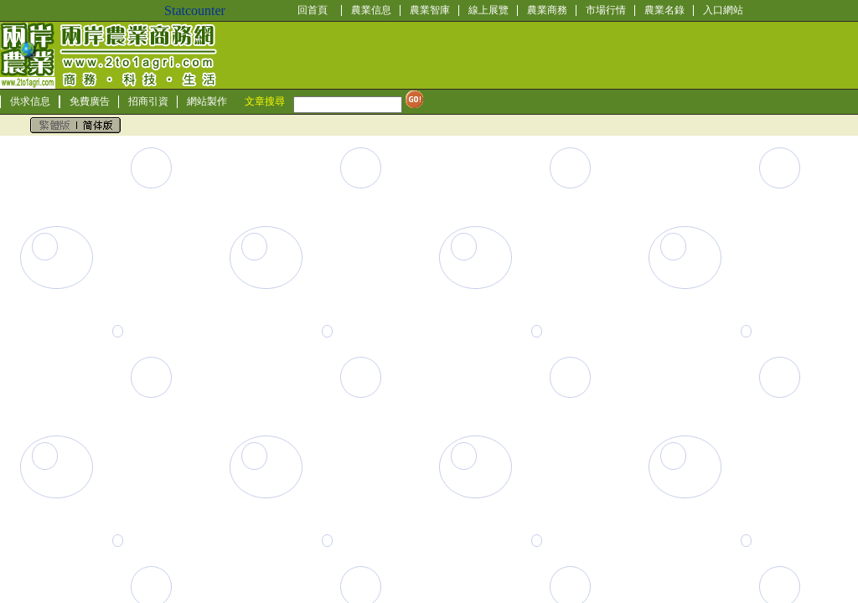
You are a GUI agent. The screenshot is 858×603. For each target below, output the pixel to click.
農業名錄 (664, 10)
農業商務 (547, 10)
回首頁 (312, 10)
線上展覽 (488, 10)
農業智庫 (430, 10)
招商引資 (148, 101)
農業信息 (371, 10)
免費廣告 (90, 101)
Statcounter (194, 10)
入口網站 (723, 10)
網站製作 (207, 101)
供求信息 (30, 101)
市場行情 (606, 10)
